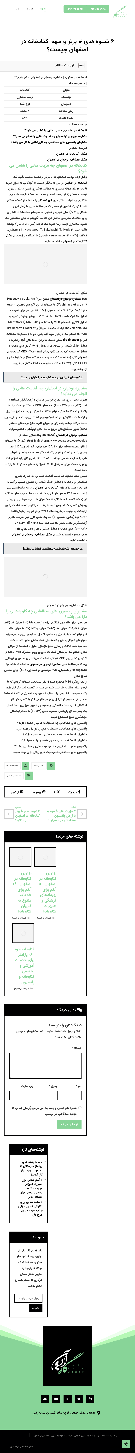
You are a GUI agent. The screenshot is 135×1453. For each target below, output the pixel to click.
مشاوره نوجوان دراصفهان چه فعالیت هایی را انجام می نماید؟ (50, 136)
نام (79, 1086)
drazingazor (71, 340)
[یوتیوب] (56, 1399)
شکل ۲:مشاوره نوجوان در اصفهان (67, 159)
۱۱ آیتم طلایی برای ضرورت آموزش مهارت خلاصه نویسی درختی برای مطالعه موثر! (31, 1188)
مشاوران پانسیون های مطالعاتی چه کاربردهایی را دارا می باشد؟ (49, 142)
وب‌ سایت (27, 1086)
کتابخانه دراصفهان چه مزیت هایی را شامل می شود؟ (55, 130)
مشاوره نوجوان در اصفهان (65, 299)
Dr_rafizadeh (12, 765)
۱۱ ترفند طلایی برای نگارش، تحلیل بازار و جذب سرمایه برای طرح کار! (30, 1208)
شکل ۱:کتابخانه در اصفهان (71, 154)
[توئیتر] (79, 1399)
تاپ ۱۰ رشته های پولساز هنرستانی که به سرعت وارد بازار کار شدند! (30, 1168)
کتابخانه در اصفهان (76, 183)
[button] (80, 66)
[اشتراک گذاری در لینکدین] (17, 792)
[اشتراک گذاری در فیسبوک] (74, 792)
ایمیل (53, 1086)
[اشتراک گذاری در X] (56, 792)
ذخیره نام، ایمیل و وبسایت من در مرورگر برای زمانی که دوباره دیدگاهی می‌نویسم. (44, 1111)
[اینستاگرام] (68, 1399)
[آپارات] (90, 1399)
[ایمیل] (45, 1399)
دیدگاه (77, 1048)
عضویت (35, 1308)
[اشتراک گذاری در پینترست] (38, 792)
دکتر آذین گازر (56, 200)
